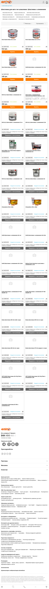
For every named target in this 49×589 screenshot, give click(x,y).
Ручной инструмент (42, 518)
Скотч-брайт (31, 505)
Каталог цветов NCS (16, 487)
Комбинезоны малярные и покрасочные (10, 556)
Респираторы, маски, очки (7, 557)
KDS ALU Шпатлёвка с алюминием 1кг (11, 94)
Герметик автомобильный (7, 500)
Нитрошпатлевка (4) (19, 14)
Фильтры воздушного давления (33, 533)
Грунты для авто (24, 491)
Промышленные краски (7, 485)
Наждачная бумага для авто (8, 505)
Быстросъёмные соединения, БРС (20, 519)
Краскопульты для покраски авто (9, 533)
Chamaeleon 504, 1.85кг (31, 207)
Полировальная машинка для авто (9, 518)
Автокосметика (5, 567)
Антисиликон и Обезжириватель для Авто (11, 539)
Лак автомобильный (34, 491)
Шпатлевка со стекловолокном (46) (26, 19)
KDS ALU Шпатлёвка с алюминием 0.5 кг (12, 122)
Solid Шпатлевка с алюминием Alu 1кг (11, 235)
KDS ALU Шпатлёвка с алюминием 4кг (35, 178)
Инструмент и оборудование (8, 516)
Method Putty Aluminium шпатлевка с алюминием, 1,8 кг (35, 264)
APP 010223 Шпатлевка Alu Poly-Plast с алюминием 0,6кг (12, 377)
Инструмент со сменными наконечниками (30, 526)
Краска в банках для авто (28, 478)
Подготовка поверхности (8, 537)
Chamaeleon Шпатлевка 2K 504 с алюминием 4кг (10, 405)
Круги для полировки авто (21, 549)
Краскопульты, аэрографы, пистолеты (11, 531)
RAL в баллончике (5, 487)
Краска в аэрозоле (38, 511)
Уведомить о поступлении (12, 135)
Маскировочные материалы (39, 543)
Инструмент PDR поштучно (35, 524)
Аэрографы (21, 533)
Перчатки (35, 556)
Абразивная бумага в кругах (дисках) (34, 562)
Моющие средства (26, 556)
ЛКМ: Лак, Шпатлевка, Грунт (8, 490)
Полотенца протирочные (29, 539)
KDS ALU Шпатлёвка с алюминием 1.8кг (12, 178)
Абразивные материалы (7, 503)
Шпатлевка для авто (20, 493)
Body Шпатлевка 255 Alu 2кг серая (10, 348)
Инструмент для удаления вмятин (10, 523)
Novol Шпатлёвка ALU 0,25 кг (9, 67)
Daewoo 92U (4, 482)
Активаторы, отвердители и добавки (9, 491)
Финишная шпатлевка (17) (8, 17)
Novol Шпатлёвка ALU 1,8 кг (9, 39)
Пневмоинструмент (31, 518)
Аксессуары (22, 518)
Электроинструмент (6, 519)
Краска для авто (5, 477)
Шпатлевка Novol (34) (7, 12)
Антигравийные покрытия (7, 513)
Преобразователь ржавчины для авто (32, 498)
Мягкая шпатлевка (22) (8, 14)
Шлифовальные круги (21, 505)
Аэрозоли (4, 510)
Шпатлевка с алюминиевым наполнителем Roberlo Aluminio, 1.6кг (35, 95)
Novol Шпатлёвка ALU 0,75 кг (33, 39)
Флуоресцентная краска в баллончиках (10, 511)
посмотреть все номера (6, 437)
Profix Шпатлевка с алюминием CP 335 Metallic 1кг (12, 292)
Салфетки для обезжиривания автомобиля (11, 541)
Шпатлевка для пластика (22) (22, 17)
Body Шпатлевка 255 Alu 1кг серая (34, 319)
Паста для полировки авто (7, 549)
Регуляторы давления (6, 534)
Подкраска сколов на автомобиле (28, 480)
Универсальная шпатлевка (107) (33, 14)
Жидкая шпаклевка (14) (19, 12)
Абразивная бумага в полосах (8, 506)
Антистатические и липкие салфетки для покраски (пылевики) (16, 543)
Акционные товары (5, 562)
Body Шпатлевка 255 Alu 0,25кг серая (11, 319)
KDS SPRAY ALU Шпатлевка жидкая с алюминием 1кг (11, 151)
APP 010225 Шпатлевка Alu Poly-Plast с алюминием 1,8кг (35, 377)
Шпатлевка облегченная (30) (33, 12)
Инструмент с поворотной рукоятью (9, 526)
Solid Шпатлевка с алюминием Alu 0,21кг (12, 263)
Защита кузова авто (6, 496)
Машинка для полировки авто (37, 549)
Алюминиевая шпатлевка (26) (38, 17)
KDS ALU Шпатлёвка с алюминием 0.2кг (36, 122)
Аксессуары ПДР (5, 524)
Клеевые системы (5, 528)
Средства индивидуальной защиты (10, 554)
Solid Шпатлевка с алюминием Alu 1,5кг (36, 67)
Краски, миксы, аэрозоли (18, 562)
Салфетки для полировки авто (8, 551)
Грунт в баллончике (19, 513)
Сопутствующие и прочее (7, 493)
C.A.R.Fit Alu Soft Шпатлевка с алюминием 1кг (33, 151)
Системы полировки (6, 547)
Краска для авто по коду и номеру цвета (10, 478)
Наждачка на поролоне (41, 505)
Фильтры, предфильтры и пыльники (23, 557)
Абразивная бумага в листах (8, 564)
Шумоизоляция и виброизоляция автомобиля (13, 570)
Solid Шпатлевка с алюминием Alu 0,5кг (36, 235)
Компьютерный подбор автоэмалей (9, 480)
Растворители (44, 491)
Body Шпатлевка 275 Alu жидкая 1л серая (36, 348)
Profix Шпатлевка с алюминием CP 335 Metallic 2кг (35, 292)
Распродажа (4, 561)
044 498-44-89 (24, 435)
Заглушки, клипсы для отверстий (19, 524)
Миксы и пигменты (42, 480)
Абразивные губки (21, 506)
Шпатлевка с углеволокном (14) (10, 19)
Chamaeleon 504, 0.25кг (7, 207)
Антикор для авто (17, 498)
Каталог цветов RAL (28, 487)
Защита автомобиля (31, 513)
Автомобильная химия (27, 511)
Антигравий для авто (6, 498)
